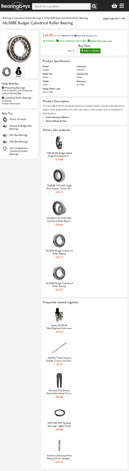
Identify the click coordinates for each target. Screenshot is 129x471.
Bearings (7, 18)
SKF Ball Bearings (19, 135)
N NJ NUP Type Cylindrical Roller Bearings (66, 18)
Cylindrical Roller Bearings (27, 18)
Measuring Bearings (17, 90)
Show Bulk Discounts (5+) (86, 36)
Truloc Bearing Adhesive (57, 117)
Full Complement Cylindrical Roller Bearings (19, 151)
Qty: (70, 51)
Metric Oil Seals (18, 119)
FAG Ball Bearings (19, 141)
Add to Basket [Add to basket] (90, 50)
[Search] (94, 6)
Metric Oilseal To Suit (56, 121)
